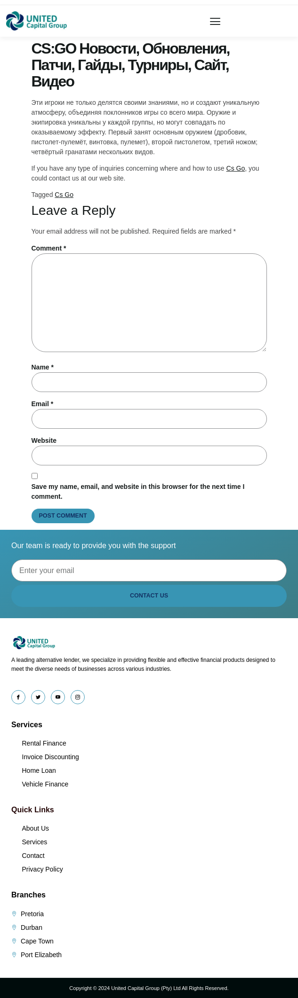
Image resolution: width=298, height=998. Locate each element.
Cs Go (235, 168)
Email (43, 404)
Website (44, 440)
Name (43, 367)
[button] (215, 21)
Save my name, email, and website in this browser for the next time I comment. (138, 491)
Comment (49, 248)
